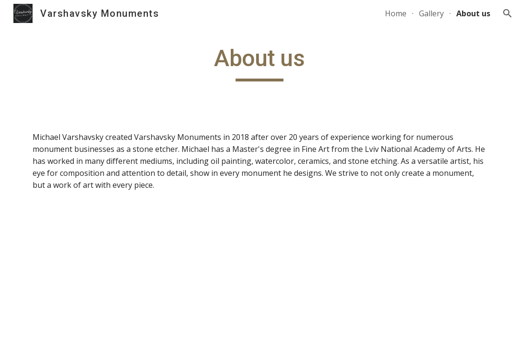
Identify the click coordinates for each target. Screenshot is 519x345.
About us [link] (473, 13)
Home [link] (395, 13)
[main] (259, 62)
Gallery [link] (431, 13)
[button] (507, 13)
